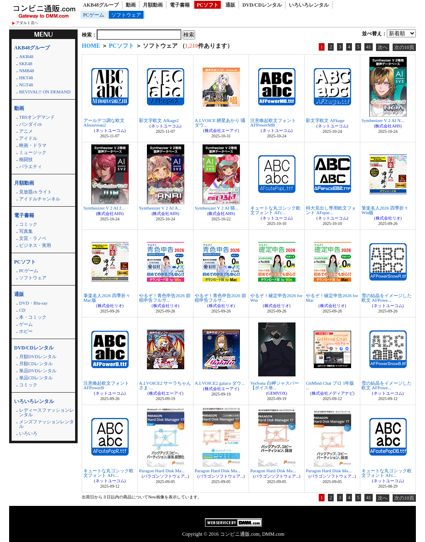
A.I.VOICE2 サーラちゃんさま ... (165, 385)
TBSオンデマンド (37, 117)
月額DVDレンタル (37, 356)
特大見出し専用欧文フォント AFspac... (331, 210)
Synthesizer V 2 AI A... (160, 207)
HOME (91, 46)
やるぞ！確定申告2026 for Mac (332, 298)
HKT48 (26, 77)
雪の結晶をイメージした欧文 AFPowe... (386, 298)
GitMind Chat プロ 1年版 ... (330, 385)
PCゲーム (93, 15)
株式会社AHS (387, 126)
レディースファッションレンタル (46, 412)
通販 (230, 5)
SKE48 (25, 63)
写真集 (26, 231)
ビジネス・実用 (35, 245)
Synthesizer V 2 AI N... (382, 120)
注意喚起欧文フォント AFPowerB (106, 385)
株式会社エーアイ (221, 130)
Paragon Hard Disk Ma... (162, 470)
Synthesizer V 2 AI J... (104, 207)
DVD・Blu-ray (33, 302)
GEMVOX (277, 393)
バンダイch (30, 124)
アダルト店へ (27, 23)
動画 (131, 5)
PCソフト (207, 5)
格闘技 (26, 159)
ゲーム (26, 324)
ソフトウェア (126, 15)
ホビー (26, 331)
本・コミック (32, 317)
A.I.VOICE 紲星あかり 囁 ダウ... (220, 122)
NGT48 (26, 84)
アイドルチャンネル (39, 198)
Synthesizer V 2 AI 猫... (217, 207)
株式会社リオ (388, 218)
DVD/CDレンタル (262, 5)
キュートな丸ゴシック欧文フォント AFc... (275, 210)
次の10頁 (404, 47)
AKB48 (26, 56)
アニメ (26, 131)
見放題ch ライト (35, 191)
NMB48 (26, 70)
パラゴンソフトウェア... (165, 476)
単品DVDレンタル (37, 370)
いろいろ (28, 433)
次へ (383, 47)
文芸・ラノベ (32, 238)
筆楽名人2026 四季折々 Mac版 (106, 298)
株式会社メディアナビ (332, 393)
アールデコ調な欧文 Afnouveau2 (104, 122)
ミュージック (32, 152)
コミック (28, 224)
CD (22, 310)
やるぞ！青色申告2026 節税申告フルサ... (165, 298)
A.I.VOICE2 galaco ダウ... (220, 383)
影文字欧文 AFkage (325, 120)
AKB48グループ (101, 5)
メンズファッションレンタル (46, 424)
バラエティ (30, 166)
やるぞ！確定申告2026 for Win (276, 298)
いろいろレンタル (309, 5)
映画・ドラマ (32, 145)
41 (368, 47)
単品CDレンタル (36, 377)
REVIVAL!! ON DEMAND (45, 91)
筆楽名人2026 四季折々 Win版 (384, 210)
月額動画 (153, 5)
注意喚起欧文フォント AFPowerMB (273, 122)
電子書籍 (180, 5)
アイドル (28, 138)
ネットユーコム (110, 130)
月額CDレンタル (36, 363)
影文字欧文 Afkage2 (159, 120)
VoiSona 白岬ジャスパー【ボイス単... (274, 385)
